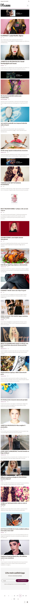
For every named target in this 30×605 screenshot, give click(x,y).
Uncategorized (4, 99)
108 (14, 598)
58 (20, 595)
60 (26, 595)
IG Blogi (2, 65)
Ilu (1, 37)
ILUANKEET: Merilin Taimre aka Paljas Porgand (13, 290)
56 (14, 595)
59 (23, 595)
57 (17, 595)
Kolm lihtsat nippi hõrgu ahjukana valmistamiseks (14, 265)
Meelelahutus (3, 348)
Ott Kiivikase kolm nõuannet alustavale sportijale (14, 399)
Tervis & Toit (3, 152)
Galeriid (2, 319)
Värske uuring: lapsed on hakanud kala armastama (14, 150)
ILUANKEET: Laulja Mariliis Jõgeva (12, 35)
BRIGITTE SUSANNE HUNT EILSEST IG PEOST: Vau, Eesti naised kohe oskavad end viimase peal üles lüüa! (14, 345)
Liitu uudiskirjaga (22, 580)
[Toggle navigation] (27, 5)
